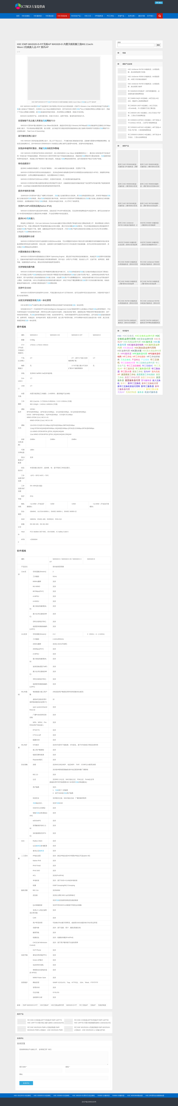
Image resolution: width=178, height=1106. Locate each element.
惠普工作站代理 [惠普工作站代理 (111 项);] (132, 377)
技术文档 (131, 16)
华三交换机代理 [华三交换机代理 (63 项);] (128, 363)
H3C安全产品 (76, 16)
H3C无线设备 (62, 16)
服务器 (75, 226)
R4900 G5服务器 (118, 1095)
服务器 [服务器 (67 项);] (140, 392)
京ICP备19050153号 (89, 1102)
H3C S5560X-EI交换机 (61, 1095)
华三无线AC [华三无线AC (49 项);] (147, 366)
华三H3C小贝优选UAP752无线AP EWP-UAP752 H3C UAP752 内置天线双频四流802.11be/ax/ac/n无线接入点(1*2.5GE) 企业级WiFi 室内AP (92, 1022)
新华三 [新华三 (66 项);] (124, 383)
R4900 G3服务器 (104, 1095)
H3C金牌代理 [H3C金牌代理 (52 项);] (123, 351)
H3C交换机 (26, 16)
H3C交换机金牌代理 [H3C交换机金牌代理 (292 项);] (145, 336)
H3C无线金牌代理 (57, 1005)
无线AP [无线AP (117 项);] (121, 392)
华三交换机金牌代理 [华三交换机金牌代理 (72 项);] (145, 362)
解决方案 (141, 16)
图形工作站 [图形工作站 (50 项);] (137, 371)
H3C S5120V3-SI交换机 (22, 1095)
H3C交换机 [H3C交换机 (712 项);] (128, 336)
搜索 (119, 42)
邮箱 (68, 1067)
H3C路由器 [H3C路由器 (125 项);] (128, 348)
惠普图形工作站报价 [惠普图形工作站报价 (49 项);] (146, 374)
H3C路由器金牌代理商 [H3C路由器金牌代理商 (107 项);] (145, 348)
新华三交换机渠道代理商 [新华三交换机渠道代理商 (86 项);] (128, 386)
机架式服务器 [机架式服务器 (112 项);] (151, 392)
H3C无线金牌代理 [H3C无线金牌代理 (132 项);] (132, 342)
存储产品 (121, 16)
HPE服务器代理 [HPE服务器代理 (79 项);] (139, 353)
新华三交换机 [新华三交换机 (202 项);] (134, 383)
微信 (159, 3)
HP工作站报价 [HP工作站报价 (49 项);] (139, 356)
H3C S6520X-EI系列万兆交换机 (83, 1095)
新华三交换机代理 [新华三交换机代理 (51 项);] (150, 383)
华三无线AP (83, 1005)
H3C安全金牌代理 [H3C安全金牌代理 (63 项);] (145, 339)
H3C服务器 (38, 16)
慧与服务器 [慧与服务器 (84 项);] (146, 380)
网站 (21, 1074)
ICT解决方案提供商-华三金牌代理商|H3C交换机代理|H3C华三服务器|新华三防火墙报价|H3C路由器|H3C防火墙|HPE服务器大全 (30, 6)
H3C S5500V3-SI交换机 (42, 1095)
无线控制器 (102, 1005)
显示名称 (23, 1067)
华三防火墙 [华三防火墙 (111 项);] (126, 371)
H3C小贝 (88, 16)
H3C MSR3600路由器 (135, 1095)
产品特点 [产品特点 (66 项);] (136, 360)
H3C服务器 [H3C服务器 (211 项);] (147, 342)
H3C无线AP (44, 1005)
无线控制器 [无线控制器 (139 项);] (131, 392)
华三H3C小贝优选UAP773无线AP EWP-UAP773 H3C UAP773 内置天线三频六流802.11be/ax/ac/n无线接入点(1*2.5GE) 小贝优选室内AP (45, 1022)
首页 (18, 16)
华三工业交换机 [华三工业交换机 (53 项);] (134, 366)
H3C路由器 (50, 16)
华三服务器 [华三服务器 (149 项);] (129, 368)
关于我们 (150, 16)
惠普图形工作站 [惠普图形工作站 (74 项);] (128, 374)
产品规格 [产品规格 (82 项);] (145, 359)
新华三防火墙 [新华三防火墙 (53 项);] (152, 389)
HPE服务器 (99, 16)
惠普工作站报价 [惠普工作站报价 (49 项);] (148, 377)
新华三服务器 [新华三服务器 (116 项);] (147, 386)
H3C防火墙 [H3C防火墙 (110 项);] (136, 350)
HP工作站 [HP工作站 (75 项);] (127, 356)
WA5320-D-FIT (71, 1005)
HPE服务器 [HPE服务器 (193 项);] (126, 353)
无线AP (93, 1005)
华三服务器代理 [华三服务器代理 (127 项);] (142, 368)
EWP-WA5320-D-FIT (30, 1005)
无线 (48, 102)
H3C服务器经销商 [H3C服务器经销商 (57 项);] (135, 345)
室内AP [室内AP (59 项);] (147, 371)
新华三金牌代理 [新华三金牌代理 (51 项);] (138, 389)
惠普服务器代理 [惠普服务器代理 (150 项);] (132, 380)
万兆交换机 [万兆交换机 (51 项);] (126, 360)
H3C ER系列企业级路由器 (155, 1095)
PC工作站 (110, 16)
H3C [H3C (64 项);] (119, 336)
